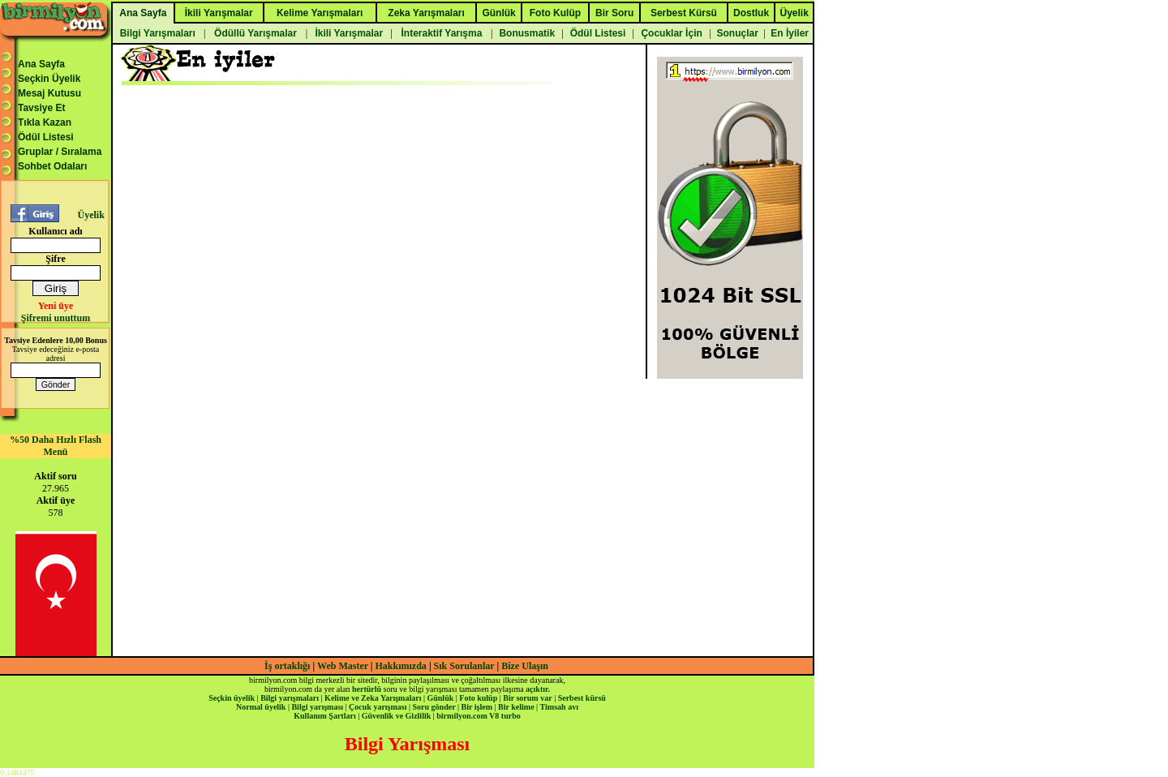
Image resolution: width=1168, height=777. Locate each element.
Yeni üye (56, 305)
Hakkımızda (401, 666)
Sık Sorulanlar (464, 666)
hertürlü (366, 689)
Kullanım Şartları (324, 715)
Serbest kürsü (582, 697)
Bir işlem (477, 706)
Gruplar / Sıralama (59, 151)
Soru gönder (434, 706)
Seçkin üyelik (231, 697)
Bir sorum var (527, 697)
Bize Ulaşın (524, 666)
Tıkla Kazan (44, 122)
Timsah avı (559, 706)
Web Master (344, 666)
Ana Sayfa (41, 64)
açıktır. (538, 689)
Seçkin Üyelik (49, 78)
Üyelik (90, 215)
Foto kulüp (478, 697)
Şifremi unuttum (55, 318)
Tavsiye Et (41, 108)
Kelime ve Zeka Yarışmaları (372, 697)
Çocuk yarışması (377, 706)
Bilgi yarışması (317, 706)
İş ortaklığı (287, 666)
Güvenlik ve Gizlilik (397, 715)
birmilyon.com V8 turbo (478, 715)
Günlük (440, 697)
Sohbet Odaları (52, 166)
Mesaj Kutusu (49, 93)
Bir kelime (516, 706)
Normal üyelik (261, 706)
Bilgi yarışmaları (289, 697)
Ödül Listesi (46, 137)
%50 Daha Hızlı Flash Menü (55, 445)
